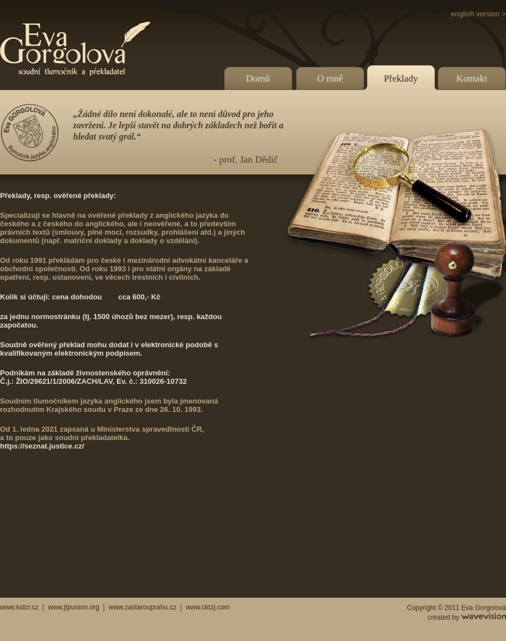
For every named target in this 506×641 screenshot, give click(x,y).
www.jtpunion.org (73, 607)
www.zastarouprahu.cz (143, 607)
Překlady (401, 78)
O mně (330, 78)
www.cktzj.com (208, 607)
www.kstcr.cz (19, 607)
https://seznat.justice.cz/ (42, 446)
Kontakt (472, 78)
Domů (258, 78)
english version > (478, 14)
